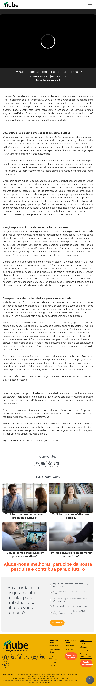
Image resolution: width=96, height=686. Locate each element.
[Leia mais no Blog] (24, 501)
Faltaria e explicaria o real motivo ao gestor (70, 606)
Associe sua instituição (71, 656)
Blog (51, 656)
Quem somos (55, 646)
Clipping (83, 647)
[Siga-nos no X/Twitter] (27, 657)
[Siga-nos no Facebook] (5, 657)
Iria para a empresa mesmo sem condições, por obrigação (70, 585)
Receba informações (87, 663)
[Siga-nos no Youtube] (42, 657)
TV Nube (53, 659)
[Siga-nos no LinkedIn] (35, 657)
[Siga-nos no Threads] (20, 657)
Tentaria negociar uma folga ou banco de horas (69, 592)
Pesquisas (84, 651)
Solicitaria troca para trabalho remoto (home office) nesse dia (70, 600)
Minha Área (69, 646)
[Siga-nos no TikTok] (5, 664)
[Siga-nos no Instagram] (13, 657)
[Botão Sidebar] (90, 4)
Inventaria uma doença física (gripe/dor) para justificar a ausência (69, 612)
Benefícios (69, 649)
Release (83, 643)
